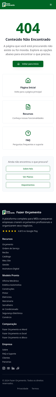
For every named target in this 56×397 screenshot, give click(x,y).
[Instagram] (3, 368)
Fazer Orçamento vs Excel (14, 333)
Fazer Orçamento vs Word (14, 329)
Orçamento (7, 244)
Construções (8, 289)
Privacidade (22, 388)
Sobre (5, 349)
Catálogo (6, 256)
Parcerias (6, 361)
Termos (35, 388)
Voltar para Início (28, 63)
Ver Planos (28, 176)
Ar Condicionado (10, 309)
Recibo (5, 252)
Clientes (6, 357)
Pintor (5, 293)
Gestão (5, 264)
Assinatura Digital (10, 268)
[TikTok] (17, 368)
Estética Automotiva (11, 284)
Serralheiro (7, 305)
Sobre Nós (28, 168)
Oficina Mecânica (10, 280)
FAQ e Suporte (9, 353)
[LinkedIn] (13, 368)
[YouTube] (8, 368)
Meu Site (6, 260)
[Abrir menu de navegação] (51, 4)
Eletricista (7, 297)
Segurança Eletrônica (12, 313)
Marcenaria (7, 301)
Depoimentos (27, 185)
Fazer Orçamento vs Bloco (14, 337)
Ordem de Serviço (10, 248)
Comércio (6, 317)
